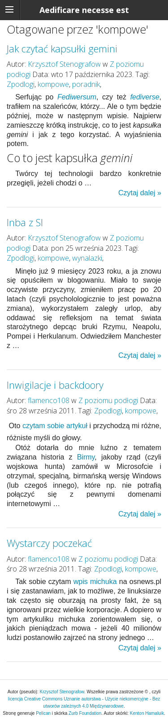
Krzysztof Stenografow (64, 64)
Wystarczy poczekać (49, 543)
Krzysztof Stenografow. (63, 691)
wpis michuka (95, 581)
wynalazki (87, 258)
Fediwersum (76, 97)
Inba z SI (25, 222)
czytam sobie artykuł (54, 426)
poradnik (86, 84)
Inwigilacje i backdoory (55, 384)
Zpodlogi (20, 84)
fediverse (144, 97)
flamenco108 (48, 400)
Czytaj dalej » (139, 193)
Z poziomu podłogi (108, 400)
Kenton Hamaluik (147, 713)
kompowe (53, 84)
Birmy (86, 457)
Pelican (43, 713)
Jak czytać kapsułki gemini (62, 48)
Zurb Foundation (85, 713)
